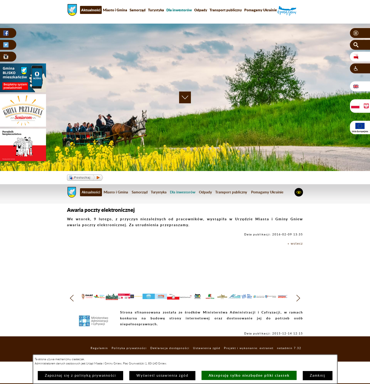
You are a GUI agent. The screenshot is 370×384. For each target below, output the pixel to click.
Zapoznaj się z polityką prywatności (80, 375)
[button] (360, 33)
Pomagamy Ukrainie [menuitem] (260, 10)
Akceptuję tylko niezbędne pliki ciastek (249, 375)
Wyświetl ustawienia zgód (162, 375)
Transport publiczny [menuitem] (226, 10)
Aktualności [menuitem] (91, 10)
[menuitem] (179, 10)
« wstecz (294, 243)
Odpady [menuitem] (200, 10)
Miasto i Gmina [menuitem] (115, 10)
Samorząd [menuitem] (138, 10)
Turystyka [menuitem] (156, 10)
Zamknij (317, 375)
